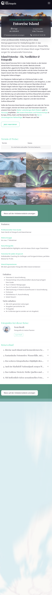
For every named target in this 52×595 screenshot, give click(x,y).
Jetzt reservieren (10, 124)
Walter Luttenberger (24, 110)
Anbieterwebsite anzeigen (14, 35)
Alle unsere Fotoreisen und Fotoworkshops (32, 112)
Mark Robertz (37, 110)
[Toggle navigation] (49, 3)
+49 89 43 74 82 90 (37, 35)
